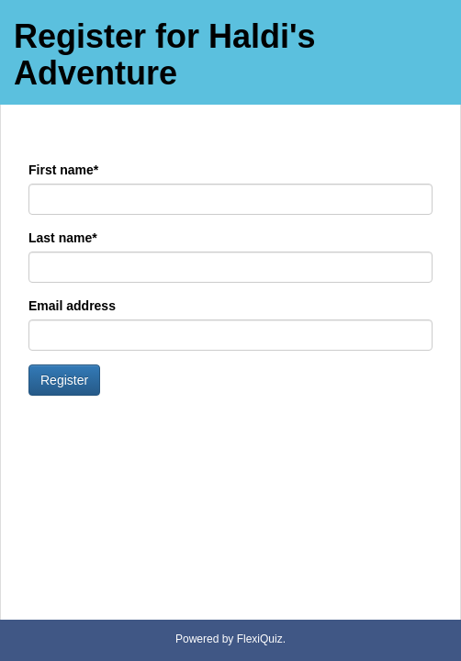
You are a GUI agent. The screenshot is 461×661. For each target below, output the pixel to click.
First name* (63, 169)
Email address (72, 305)
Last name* (62, 237)
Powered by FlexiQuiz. (230, 639)
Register (64, 380)
